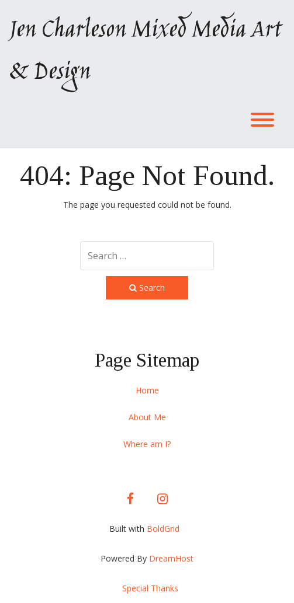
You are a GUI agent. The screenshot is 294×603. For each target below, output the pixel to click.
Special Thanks (150, 588)
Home (147, 390)
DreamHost (171, 558)
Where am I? (147, 443)
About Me (147, 417)
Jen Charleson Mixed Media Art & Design (145, 52)
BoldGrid (163, 528)
